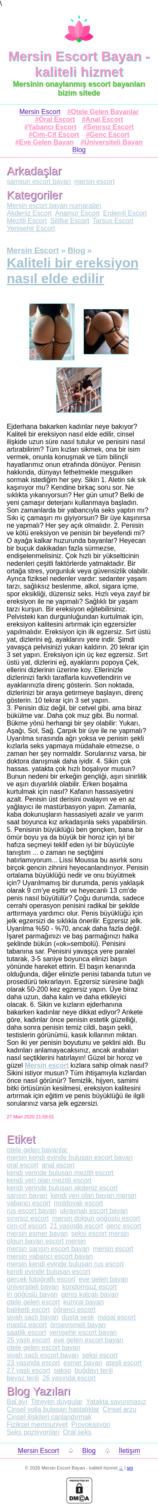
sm (130, 1467)
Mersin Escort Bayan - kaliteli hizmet (79, 64)
